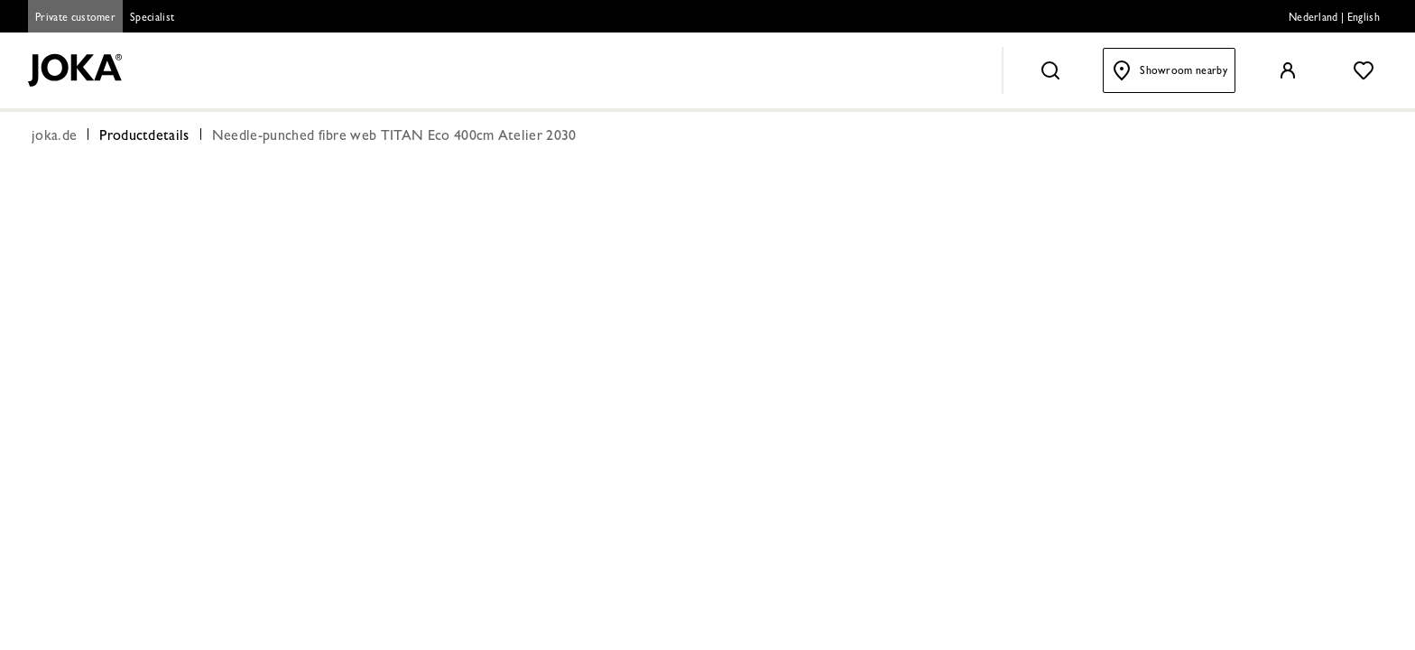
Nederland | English (1334, 19)
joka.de (54, 137)
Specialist (152, 19)
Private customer (75, 19)
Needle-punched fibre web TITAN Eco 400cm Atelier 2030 (394, 137)
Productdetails (144, 137)
